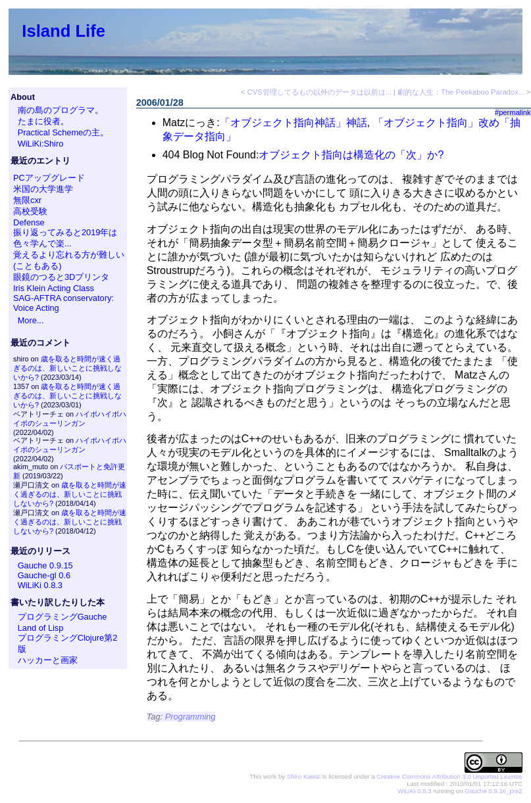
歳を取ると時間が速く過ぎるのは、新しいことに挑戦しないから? (67, 368)
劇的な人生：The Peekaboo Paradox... (460, 92)
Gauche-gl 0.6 (44, 575)
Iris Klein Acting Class (53, 288)
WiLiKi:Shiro (41, 144)
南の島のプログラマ (56, 110)
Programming (190, 717)
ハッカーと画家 (48, 660)
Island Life (63, 31)
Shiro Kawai (303, 776)
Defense (29, 222)
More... (31, 320)
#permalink (513, 112)
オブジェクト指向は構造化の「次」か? (351, 154)
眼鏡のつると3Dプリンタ (61, 277)
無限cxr (27, 200)
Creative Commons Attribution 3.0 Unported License (449, 776)
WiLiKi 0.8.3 (40, 585)
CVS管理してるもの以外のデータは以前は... (319, 92)
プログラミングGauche (62, 617)
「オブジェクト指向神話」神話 (293, 122)
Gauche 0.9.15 (45, 565)
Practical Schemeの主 (59, 132)
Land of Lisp (41, 628)
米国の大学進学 (43, 189)
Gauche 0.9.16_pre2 (493, 790)
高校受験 (30, 211)
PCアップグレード (49, 178)
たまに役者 (39, 121)
